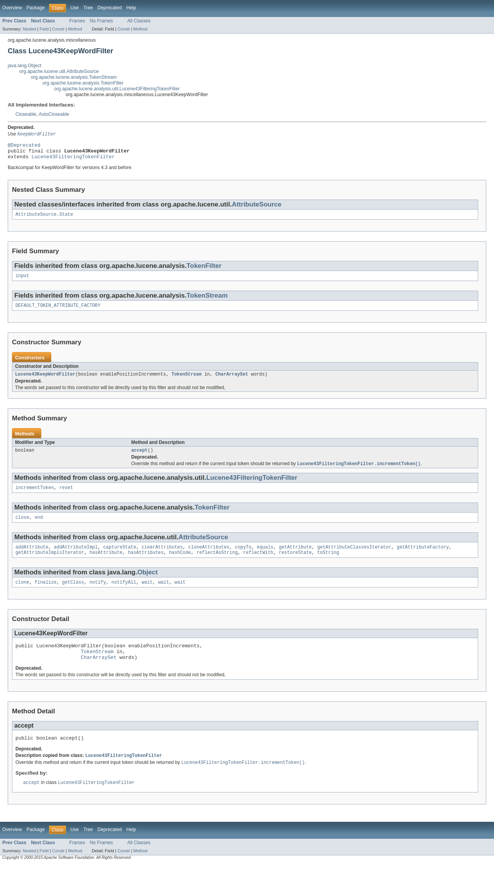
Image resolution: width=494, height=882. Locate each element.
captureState (119, 557)
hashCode (180, 563)
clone (22, 594)
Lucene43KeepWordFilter (45, 381)
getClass (73, 594)
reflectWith (258, 563)
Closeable (25, 114)
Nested (29, 29)
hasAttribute (106, 563)
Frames (77, 21)
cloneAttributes (209, 557)
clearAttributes (162, 557)
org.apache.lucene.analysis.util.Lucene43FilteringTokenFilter (117, 88)
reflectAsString (217, 563)
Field (44, 29)
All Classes (139, 21)
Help (131, 7)
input (22, 281)
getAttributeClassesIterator (354, 557)
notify (98, 594)
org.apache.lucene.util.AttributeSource (59, 71)
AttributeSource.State (44, 219)
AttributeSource (257, 208)
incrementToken (34, 496)
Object (147, 583)
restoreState (295, 563)
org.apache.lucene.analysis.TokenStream (74, 77)
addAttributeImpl (76, 557)
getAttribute (295, 557)
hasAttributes (145, 563)
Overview (12, 7)
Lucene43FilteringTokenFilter (73, 160)
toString (328, 563)
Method (75, 29)
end (39, 527)
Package (36, 7)
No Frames (101, 21)
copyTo (243, 557)
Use (74, 7)
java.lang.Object (24, 65)
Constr (58, 29)
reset (66, 496)
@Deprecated (24, 146)
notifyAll (124, 594)
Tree (88, 7)
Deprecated (110, 7)
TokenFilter (203, 270)
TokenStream (207, 301)
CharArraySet (231, 381)
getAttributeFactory (423, 557)
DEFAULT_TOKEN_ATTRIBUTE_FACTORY (57, 311)
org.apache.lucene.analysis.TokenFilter (83, 83)
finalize (46, 594)
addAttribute (31, 557)
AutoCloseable (54, 114)
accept (139, 458)
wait (147, 594)
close (22, 527)
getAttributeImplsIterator (49, 563)
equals (265, 557)
